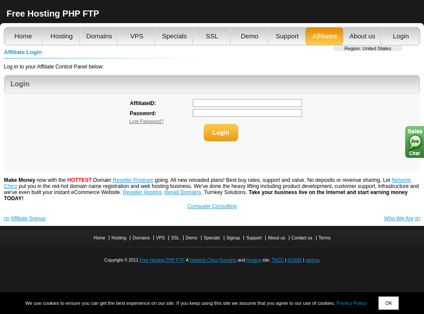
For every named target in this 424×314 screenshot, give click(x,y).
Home (23, 36)
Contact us (302, 238)
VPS (136, 36)
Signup (233, 238)
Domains (99, 36)
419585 (294, 260)
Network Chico (204, 260)
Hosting (62, 36)
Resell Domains (182, 192)
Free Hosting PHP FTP (161, 260)
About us (362, 36)
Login (401, 36)
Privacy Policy (351, 303)
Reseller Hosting (142, 192)
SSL (212, 36)
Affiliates (325, 36)
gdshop (313, 260)
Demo (249, 36)
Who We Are (399, 218)
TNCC (277, 260)
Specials (174, 36)
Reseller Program (133, 180)
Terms (324, 238)
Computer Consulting (212, 206)
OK (388, 303)
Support (287, 36)
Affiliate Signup (27, 218)
